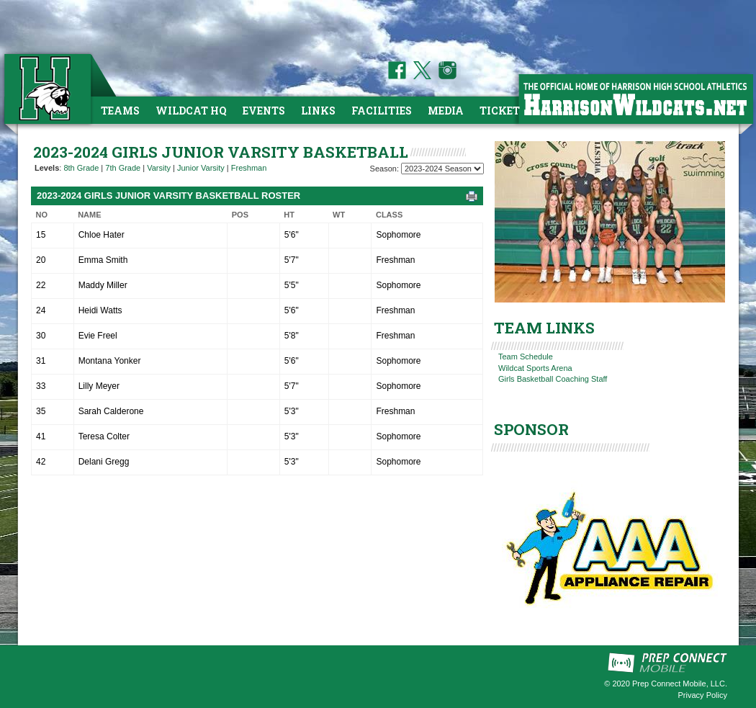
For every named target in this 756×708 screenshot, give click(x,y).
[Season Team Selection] (442, 168)
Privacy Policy (702, 695)
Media (446, 110)
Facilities (381, 110)
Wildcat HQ (191, 110)
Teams (120, 110)
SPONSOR (531, 429)
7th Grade (122, 167)
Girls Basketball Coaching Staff (552, 379)
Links (318, 110)
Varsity (159, 167)
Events (264, 110)
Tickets (503, 110)
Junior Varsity (201, 167)
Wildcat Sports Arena (535, 368)
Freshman (249, 167)
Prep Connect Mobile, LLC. (679, 683)
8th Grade (81, 167)
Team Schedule (525, 356)
